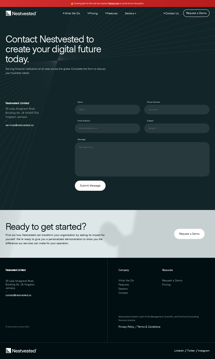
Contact (123, 293)
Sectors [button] (130, 13)
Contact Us (171, 13)
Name (80, 102)
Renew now (113, 3)
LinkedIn (179, 350)
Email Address (84, 121)
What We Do (71, 13)
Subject (150, 121)
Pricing (92, 13)
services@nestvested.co (19, 125)
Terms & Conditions (148, 326)
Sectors (123, 288)
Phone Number (153, 102)
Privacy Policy (126, 326)
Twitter (191, 350)
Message (81, 139)
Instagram (204, 350)
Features (111, 13)
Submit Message (90, 185)
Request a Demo (196, 13)
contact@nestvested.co (18, 295)
